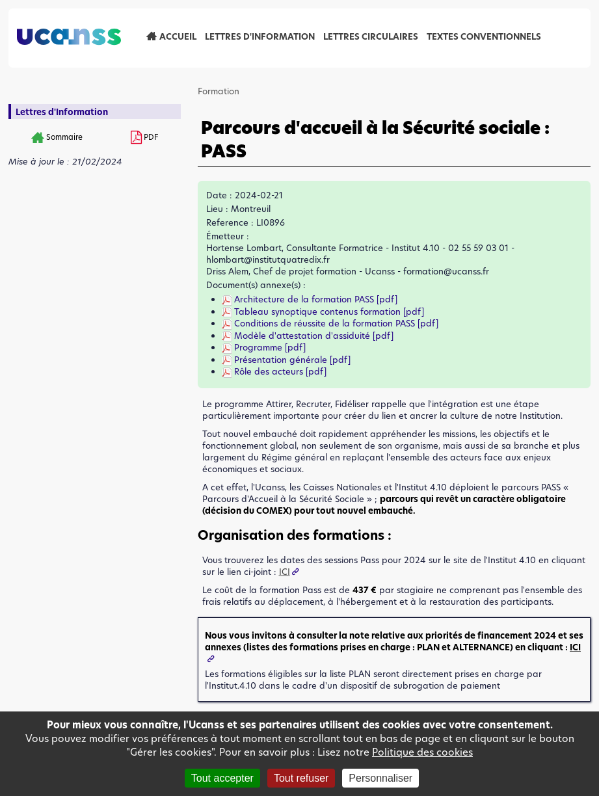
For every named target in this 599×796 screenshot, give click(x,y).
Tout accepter (222, 778)
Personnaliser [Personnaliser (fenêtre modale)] (380, 778)
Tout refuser (301, 778)
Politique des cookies (422, 752)
